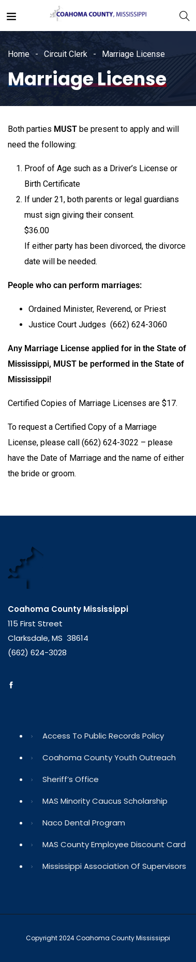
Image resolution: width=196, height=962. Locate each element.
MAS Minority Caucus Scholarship (105, 800)
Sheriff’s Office (70, 779)
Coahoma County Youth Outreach (109, 757)
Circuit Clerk (65, 54)
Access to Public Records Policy (103, 735)
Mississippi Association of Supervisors (114, 866)
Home (18, 54)
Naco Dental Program (83, 822)
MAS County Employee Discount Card (114, 844)
